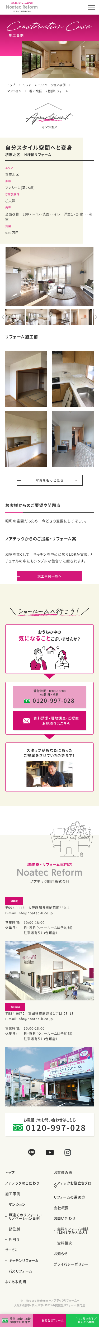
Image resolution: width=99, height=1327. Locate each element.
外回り (14, 1239)
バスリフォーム (20, 1271)
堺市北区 (12, 174)
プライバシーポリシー (71, 1264)
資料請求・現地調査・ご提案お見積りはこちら (56, 720)
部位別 (14, 1229)
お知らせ (61, 1253)
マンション (14, 91)
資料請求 (64, 1243)
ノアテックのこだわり (22, 1183)
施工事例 (12, 1193)
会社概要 (61, 1207)
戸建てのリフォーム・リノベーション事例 (25, 1216)
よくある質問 (15, 1281)
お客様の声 (63, 1172)
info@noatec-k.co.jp (35, 913)
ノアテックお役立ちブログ (73, 1184)
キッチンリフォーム (24, 1260)
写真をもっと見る (50, 480)
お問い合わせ (65, 1218)
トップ (11, 85)
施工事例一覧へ (49, 576)
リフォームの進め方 (70, 1197)
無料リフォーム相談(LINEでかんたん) (73, 1230)
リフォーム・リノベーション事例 (44, 85)
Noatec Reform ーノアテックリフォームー (53, 1300)
